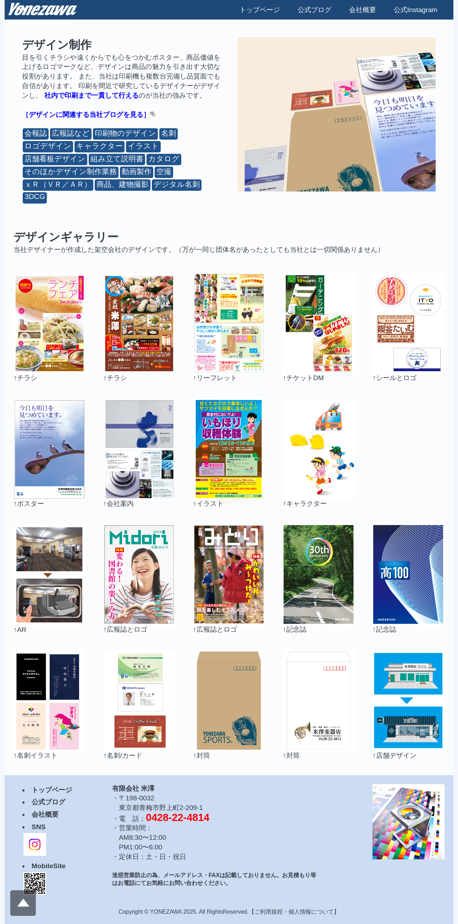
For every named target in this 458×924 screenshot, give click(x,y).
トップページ (259, 9)
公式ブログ (314, 9)
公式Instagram (415, 9)
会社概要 (362, 9)
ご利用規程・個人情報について (294, 912)
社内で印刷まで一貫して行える (91, 95)
